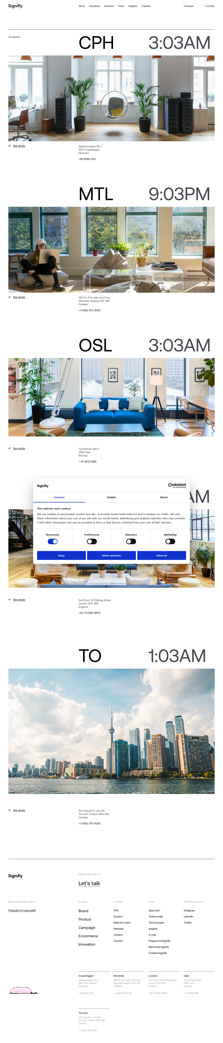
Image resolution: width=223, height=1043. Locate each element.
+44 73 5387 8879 (89, 612)
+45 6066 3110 (87, 159)
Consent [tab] (59, 497)
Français (188, 6)
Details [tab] (111, 497)
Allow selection (111, 555)
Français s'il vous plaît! (22, 910)
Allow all (161, 555)
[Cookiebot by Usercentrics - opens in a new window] (171, 485)
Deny (61, 555)
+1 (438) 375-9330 (90, 310)
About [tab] (164, 497)
